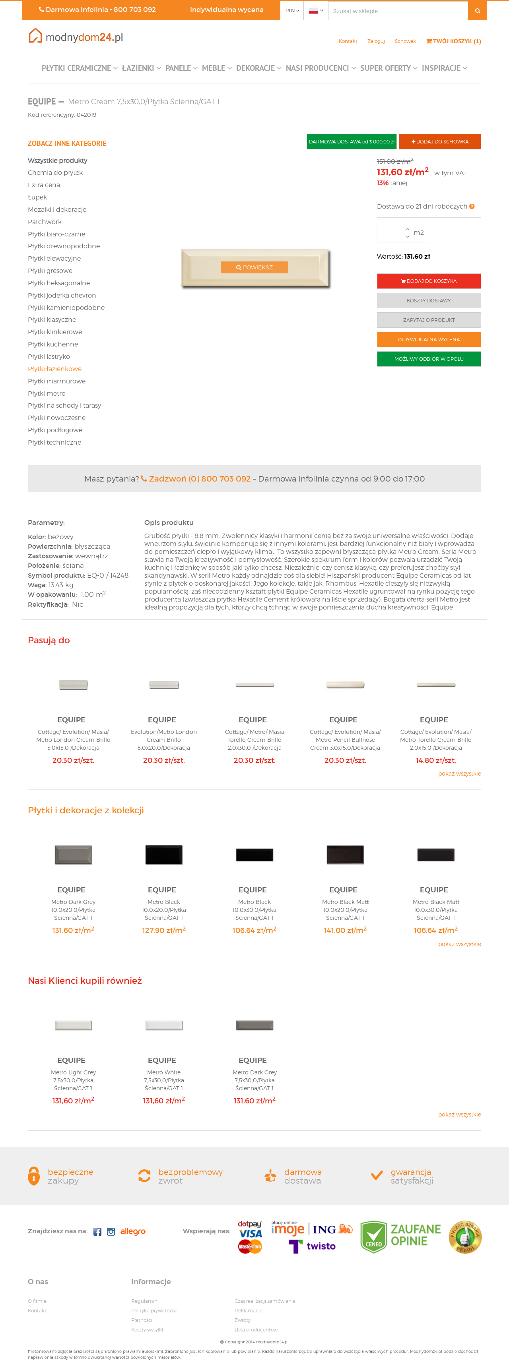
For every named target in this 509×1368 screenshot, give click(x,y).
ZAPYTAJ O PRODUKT (429, 320)
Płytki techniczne (54, 442)
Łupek (37, 197)
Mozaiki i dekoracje (57, 209)
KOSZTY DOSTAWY (429, 301)
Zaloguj (376, 41)
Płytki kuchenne (53, 344)
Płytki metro (47, 393)
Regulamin (144, 1301)
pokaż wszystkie (459, 773)
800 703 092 (135, 10)
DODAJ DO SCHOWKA (440, 142)
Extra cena (44, 185)
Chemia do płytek (55, 172)
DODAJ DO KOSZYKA (429, 281)
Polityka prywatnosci (155, 1311)
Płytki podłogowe (55, 430)
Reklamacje (248, 1311)
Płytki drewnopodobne (64, 246)
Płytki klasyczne (52, 319)
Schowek (405, 41)
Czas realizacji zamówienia (265, 1301)
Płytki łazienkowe (55, 369)
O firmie (37, 1301)
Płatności (141, 1320)
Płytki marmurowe (56, 381)
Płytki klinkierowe (55, 332)
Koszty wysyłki (147, 1330)
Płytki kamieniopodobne (66, 308)
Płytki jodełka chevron (62, 295)
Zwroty (243, 1320)
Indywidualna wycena (227, 10)
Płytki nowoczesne (56, 418)
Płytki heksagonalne (59, 283)
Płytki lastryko (49, 356)
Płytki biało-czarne (56, 234)
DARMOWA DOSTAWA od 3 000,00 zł (351, 142)
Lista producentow (256, 1330)
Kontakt (348, 41)
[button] (80, 70)
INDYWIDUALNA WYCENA (429, 339)
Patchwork (45, 222)
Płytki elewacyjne (54, 258)
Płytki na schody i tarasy (64, 405)
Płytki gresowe (50, 271)
